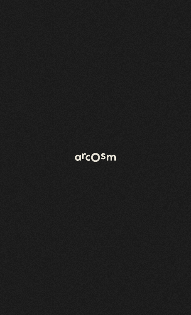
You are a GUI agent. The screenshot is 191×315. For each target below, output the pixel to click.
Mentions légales (164, 305)
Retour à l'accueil (37, 80)
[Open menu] (174, 17)
